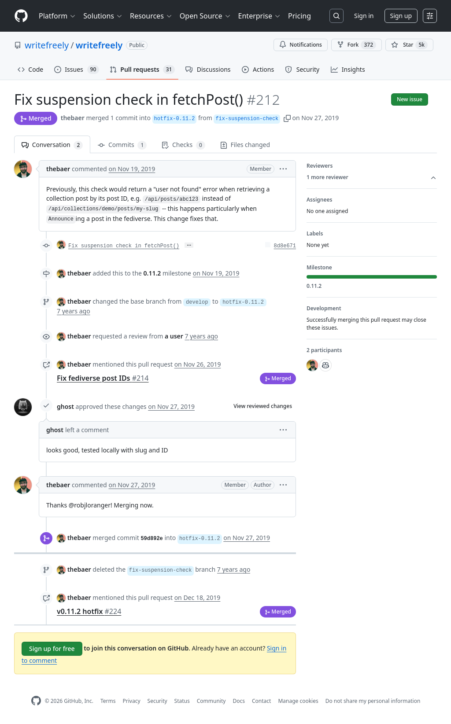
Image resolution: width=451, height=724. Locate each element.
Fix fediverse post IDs (102, 378)
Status (182, 701)
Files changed (245, 144)
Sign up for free (52, 648)
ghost (65, 406)
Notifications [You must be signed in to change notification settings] (300, 44)
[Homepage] (21, 16)
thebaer (73, 118)
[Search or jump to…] (336, 15)
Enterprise (259, 16)
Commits (122, 145)
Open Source (205, 16)
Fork (356, 44)
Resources (151, 16)
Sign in (363, 15)
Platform (57, 16)
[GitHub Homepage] (36, 700)
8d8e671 (285, 246)
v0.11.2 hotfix (89, 611)
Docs (239, 701)
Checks (183, 145)
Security (157, 701)
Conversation (52, 145)
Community (211, 701)
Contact (261, 701)
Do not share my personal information (373, 701)
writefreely (47, 45)
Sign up (401, 15)
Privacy (131, 701)
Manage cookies (298, 701)
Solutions (103, 16)
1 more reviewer (372, 177)
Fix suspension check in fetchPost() (123, 246)
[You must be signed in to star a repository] (409, 45)
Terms (108, 701)
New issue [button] (409, 99)
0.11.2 (152, 273)
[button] (287, 117)
